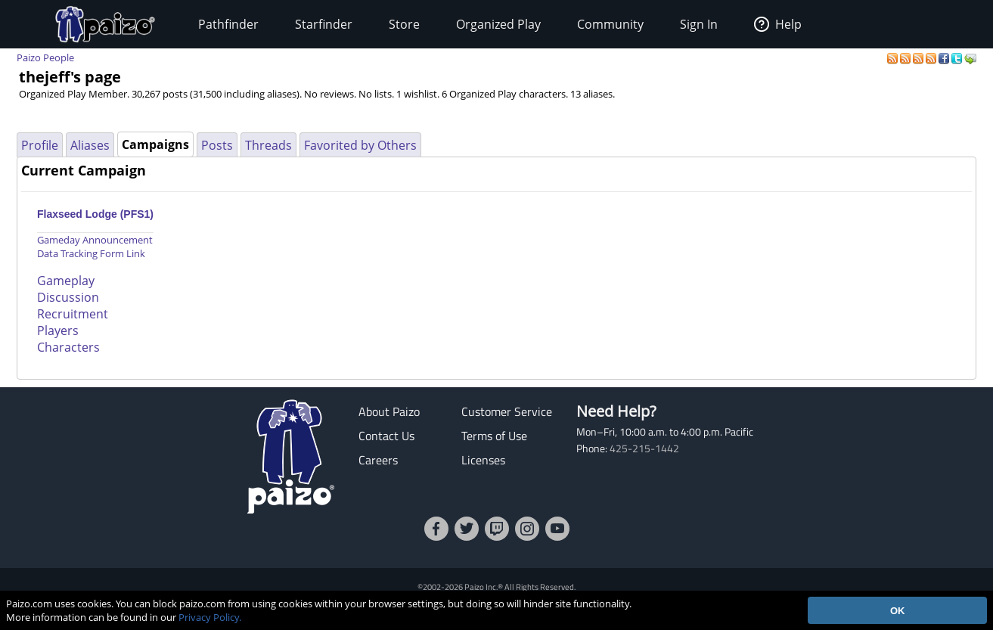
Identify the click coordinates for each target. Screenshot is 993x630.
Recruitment (72, 314)
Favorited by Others (360, 145)
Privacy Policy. (209, 617)
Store (404, 24)
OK (897, 610)
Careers (378, 460)
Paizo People (45, 57)
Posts (217, 145)
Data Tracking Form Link (91, 253)
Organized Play (498, 24)
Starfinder (323, 24)
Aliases (90, 145)
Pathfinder (228, 24)
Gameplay (66, 280)
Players (58, 330)
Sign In (699, 24)
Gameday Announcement (95, 240)
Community (610, 24)
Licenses (483, 460)
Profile (39, 145)
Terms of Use (494, 436)
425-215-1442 (644, 448)
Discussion (68, 297)
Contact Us (386, 436)
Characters (68, 347)
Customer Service (506, 411)
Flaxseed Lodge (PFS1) (95, 214)
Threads (268, 145)
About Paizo (389, 411)
